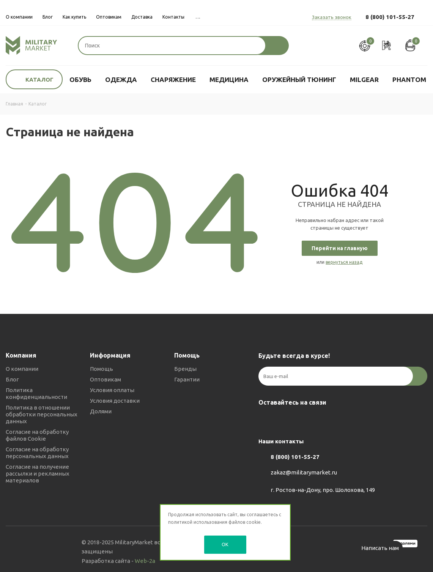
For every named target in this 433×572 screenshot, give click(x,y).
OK (225, 544)
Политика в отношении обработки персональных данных (41, 414)
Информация (110, 355)
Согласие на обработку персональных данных (37, 452)
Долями (101, 411)
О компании (22, 369)
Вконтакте (266, 420)
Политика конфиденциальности (36, 393)
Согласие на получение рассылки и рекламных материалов (37, 473)
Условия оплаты (112, 390)
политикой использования (197, 522)
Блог (12, 379)
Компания (21, 355)
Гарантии (187, 379)
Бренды (185, 369)
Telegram (285, 420)
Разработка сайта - (118, 561)
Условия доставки (115, 400)
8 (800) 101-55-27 (389, 17)
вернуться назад (344, 262)
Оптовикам (105, 379)
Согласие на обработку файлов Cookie (37, 435)
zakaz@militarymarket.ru (304, 472)
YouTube (304, 420)
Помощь (101, 369)
